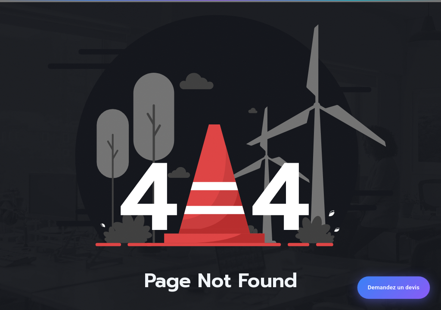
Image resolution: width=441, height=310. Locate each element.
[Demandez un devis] (393, 287)
